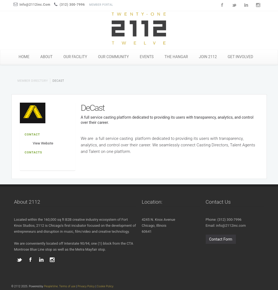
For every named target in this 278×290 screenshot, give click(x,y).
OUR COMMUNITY (113, 57)
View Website (43, 143)
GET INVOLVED (240, 57)
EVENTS (147, 57)
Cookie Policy (105, 286)
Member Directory (33, 80)
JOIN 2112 (208, 57)
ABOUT (46, 57)
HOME (24, 57)
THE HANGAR (176, 57)
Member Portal (101, 4)
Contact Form (220, 239)
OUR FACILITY (75, 57)
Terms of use (67, 286)
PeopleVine (51, 286)
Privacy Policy (86, 286)
